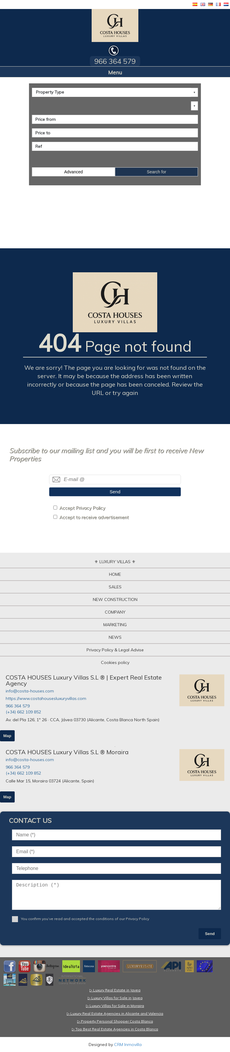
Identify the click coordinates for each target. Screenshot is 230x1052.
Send (115, 491)
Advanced (73, 171)
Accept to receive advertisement (94, 517)
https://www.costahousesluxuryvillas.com (46, 698)
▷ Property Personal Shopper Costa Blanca (115, 1021)
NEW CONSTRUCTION (115, 599)
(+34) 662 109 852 (23, 712)
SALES (115, 587)
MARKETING (115, 624)
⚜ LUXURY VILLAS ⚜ (115, 561)
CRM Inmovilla (128, 1044)
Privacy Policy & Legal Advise (115, 650)
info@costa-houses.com (30, 691)
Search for (156, 171)
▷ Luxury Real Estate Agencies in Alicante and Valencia (115, 1013)
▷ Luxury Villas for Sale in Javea (115, 998)
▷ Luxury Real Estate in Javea (115, 990)
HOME (115, 574)
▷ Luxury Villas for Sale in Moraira (115, 1005)
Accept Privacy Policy (82, 508)
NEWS (115, 637)
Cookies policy (115, 662)
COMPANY (115, 612)
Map (7, 736)
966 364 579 (18, 706)
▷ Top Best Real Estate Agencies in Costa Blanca (115, 1029)
